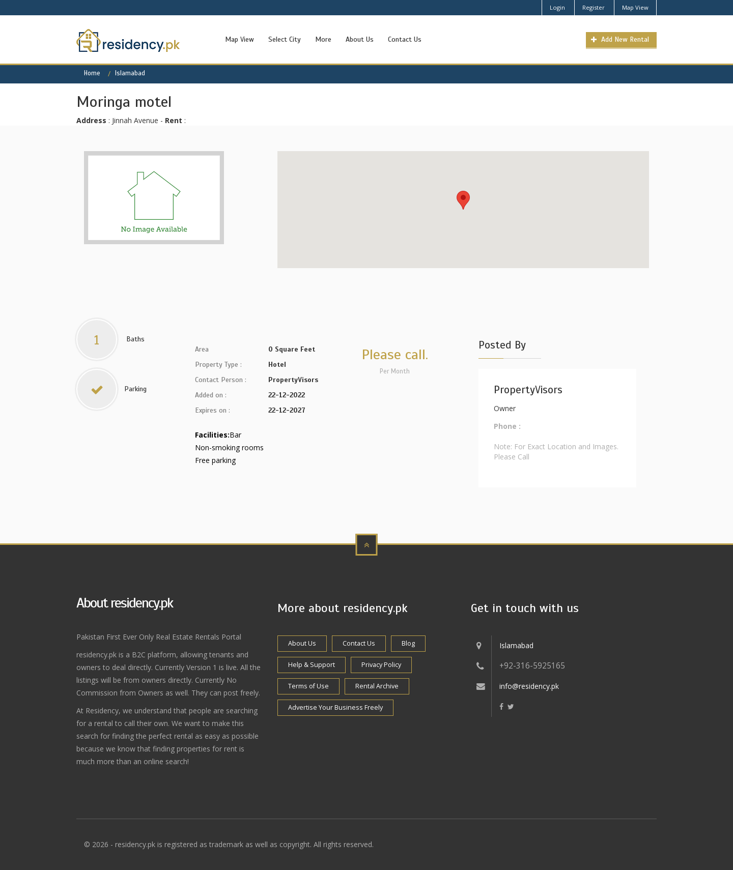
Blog (408, 643)
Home (92, 73)
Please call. (394, 354)
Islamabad (130, 73)
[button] (463, 200)
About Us (360, 39)
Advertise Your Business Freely (335, 707)
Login (557, 7)
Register (593, 7)
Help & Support (311, 664)
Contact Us (404, 39)
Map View (635, 7)
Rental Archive (377, 686)
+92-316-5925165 (532, 665)
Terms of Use (308, 686)
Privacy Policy (381, 664)
